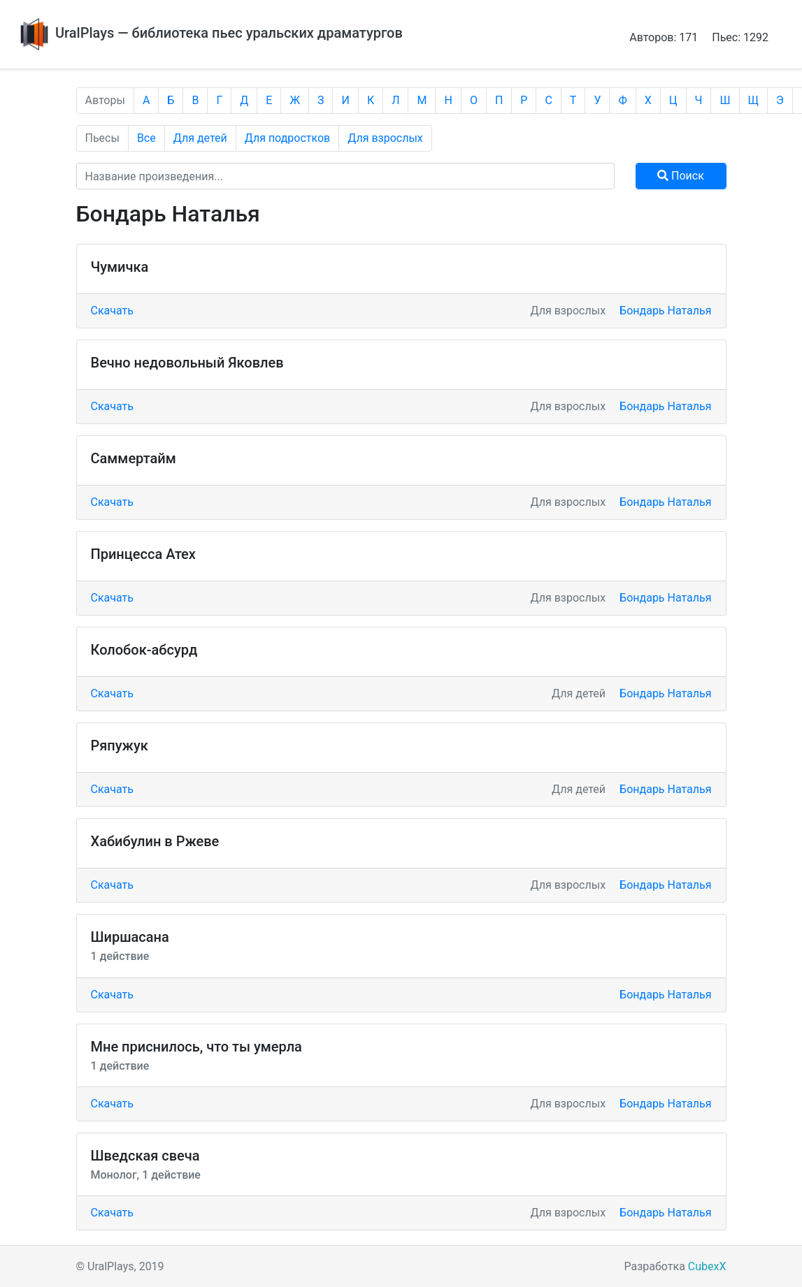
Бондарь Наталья (665, 310)
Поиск (680, 175)
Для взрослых (385, 138)
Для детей (200, 138)
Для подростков (288, 138)
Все (146, 138)
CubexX (707, 1266)
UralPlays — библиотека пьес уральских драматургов (210, 32)
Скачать (112, 310)
